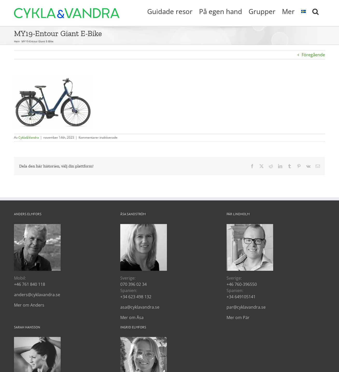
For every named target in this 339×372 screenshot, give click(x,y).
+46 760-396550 (242, 284)
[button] (315, 11)
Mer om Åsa (132, 317)
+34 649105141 (241, 297)
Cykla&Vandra (28, 137)
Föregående (313, 55)
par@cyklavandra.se (246, 307)
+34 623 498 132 (135, 297)
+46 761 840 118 (29, 284)
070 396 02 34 (133, 284)
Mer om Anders (29, 305)
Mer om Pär (238, 317)
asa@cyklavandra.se (139, 307)
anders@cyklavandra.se (37, 294)
